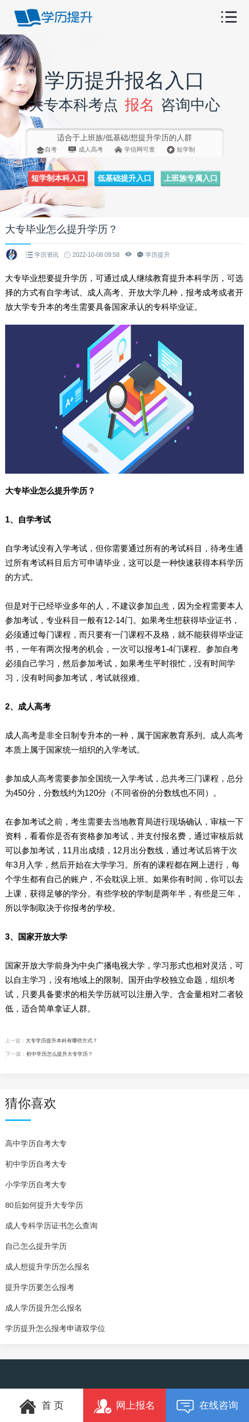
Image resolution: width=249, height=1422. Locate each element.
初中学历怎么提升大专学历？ (59, 1054)
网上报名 (125, 1406)
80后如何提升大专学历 (44, 1205)
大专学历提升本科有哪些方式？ (62, 1040)
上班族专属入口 (191, 178)
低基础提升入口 (124, 178)
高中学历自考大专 (36, 1143)
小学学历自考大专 (36, 1184)
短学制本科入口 (58, 178)
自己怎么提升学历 (36, 1246)
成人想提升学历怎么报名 (47, 1266)
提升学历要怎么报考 (39, 1287)
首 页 (41, 1406)
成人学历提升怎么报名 (43, 1307)
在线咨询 (207, 1406)
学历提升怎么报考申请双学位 (55, 1328)
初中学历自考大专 (36, 1163)
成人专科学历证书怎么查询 (51, 1225)
